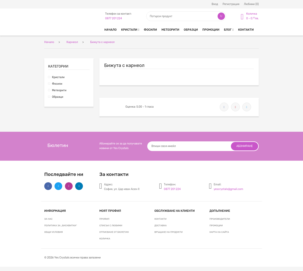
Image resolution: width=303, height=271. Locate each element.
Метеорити (170, 29)
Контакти (246, 29)
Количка (104, 238)
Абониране (244, 145)
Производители (219, 218)
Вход (215, 4)
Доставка (160, 225)
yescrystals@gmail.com (228, 188)
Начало (110, 29)
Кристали (129, 29)
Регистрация (231, 4)
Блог (228, 29)
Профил (104, 218)
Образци (191, 29)
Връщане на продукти (168, 231)
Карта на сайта (219, 231)
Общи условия (53, 231)
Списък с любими (110, 225)
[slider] (115, 105)
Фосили (150, 29)
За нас (48, 218)
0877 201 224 (172, 188)
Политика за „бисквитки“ (60, 225)
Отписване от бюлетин (114, 231)
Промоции (210, 29)
